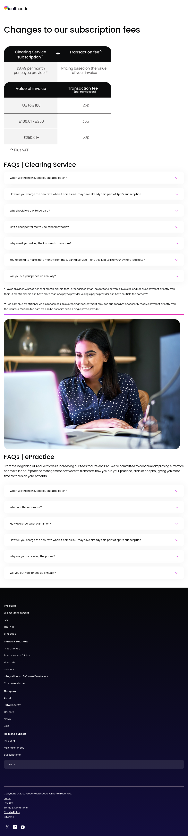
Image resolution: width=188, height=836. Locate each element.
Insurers (9, 669)
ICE (6, 619)
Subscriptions (12, 754)
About (7, 698)
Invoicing (9, 740)
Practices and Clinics (17, 655)
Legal (7, 798)
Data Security (12, 705)
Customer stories (14, 683)
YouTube (23, 827)
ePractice (10, 633)
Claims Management (16, 613)
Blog (6, 725)
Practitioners (12, 648)
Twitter (7, 827)
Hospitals (9, 662)
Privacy (8, 803)
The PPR (9, 626)
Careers (9, 712)
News (7, 719)
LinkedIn (15, 827)
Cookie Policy (12, 812)
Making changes (14, 747)
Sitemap (9, 817)
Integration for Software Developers (26, 676)
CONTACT (13, 764)
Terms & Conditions (16, 807)
